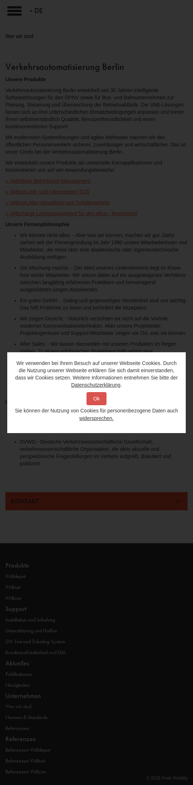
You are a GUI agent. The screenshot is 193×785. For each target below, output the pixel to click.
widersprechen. (96, 418)
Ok (96, 399)
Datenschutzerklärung (95, 385)
